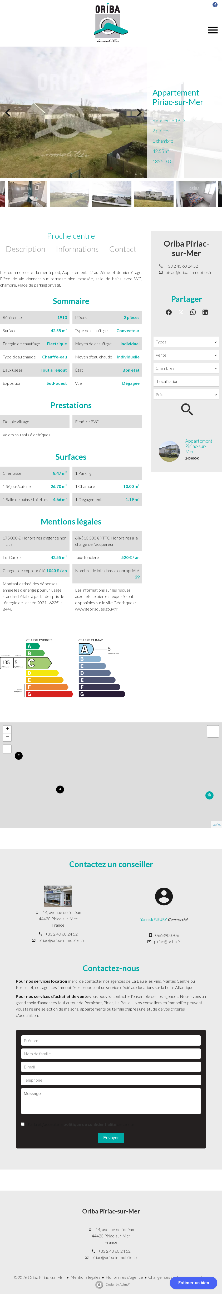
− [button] (7, 737)
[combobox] (186, 342)
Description (25, 248)
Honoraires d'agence (124, 1277)
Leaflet (217, 824)
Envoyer (111, 1138)
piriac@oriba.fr (167, 941)
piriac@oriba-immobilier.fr (189, 272)
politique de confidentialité (89, 1124)
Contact (122, 248)
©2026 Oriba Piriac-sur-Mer (39, 1277)
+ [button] (7, 729)
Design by (118, 1284)
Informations (77, 248)
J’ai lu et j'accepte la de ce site (80, 1124)
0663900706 (167, 935)
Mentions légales (85, 1277)
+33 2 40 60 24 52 (182, 265)
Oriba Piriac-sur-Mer (186, 248)
